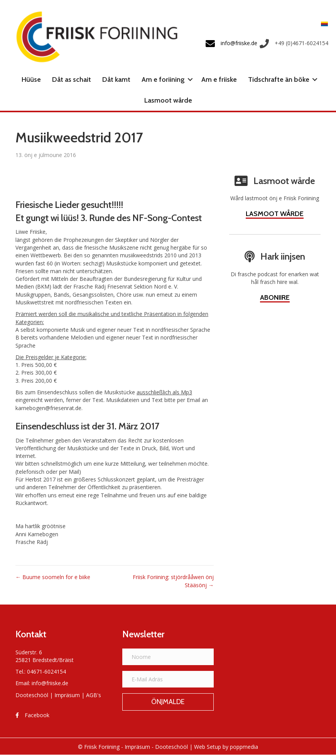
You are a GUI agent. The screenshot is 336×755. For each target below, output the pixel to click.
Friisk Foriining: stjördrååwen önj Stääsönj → (173, 580)
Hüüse (31, 79)
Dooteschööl (31, 695)
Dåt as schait (71, 79)
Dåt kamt (116, 79)
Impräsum (67, 695)
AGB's (93, 695)
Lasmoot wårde (168, 100)
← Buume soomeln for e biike (52, 577)
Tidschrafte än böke (278, 79)
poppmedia (244, 746)
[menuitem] (322, 23)
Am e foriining (163, 79)
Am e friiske (219, 79)
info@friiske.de (50, 683)
